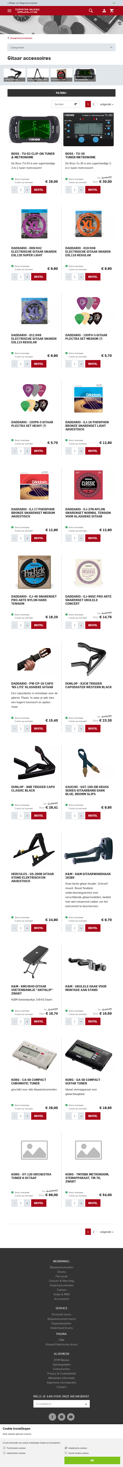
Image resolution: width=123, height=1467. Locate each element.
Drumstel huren (61, 1314)
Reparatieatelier (62, 1323)
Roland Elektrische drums (62, 1344)
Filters (61, 92)
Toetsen (61, 1290)
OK (92, 1460)
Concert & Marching (61, 1281)
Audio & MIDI (62, 1294)
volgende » (106, 104)
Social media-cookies (79, 1453)
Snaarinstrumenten (20, 38)
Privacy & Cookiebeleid (61, 1373)
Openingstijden (62, 1364)
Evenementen (61, 1369)
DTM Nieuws (61, 1360)
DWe (61, 1340)
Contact (61, 1387)
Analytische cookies (78, 1448)
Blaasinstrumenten (61, 1267)
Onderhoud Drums (61, 1328)
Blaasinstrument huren (62, 1319)
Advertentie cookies (16, 1453)
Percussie (62, 1276)
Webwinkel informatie (61, 1378)
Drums (61, 1272)
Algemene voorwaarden (61, 1382)
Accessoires (61, 1299)
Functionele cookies (16, 1448)
